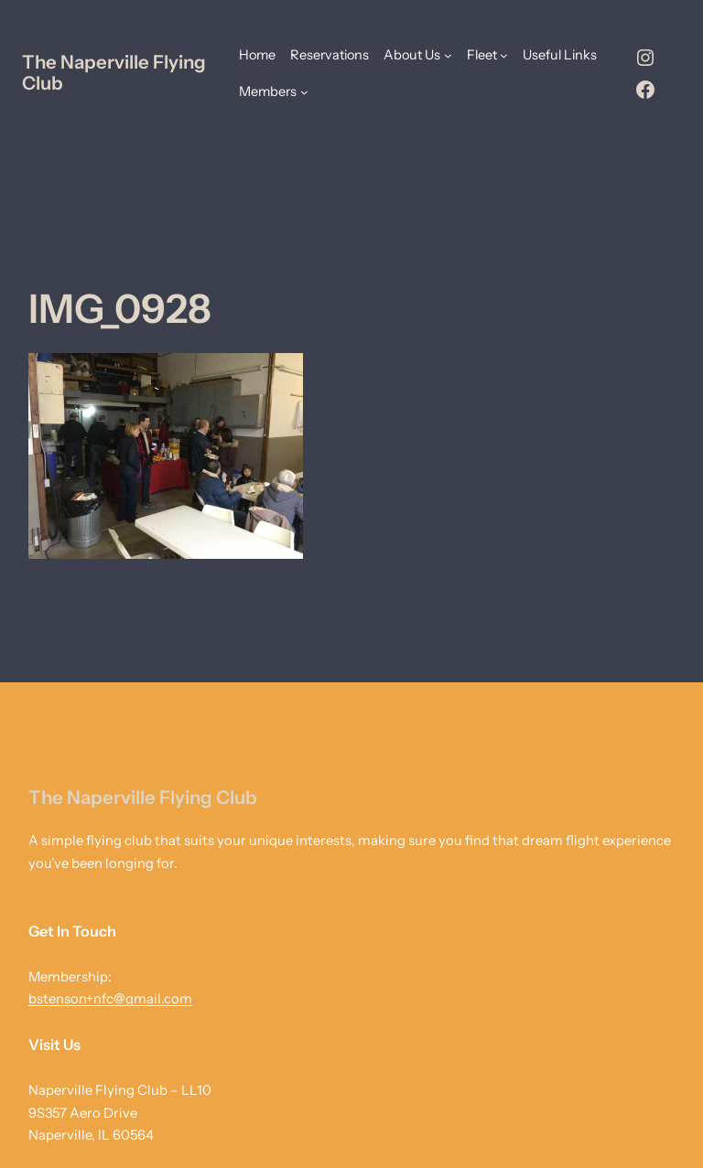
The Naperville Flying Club (114, 72)
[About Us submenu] (448, 55)
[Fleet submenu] (504, 55)
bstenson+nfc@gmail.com (110, 999)
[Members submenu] (304, 92)
